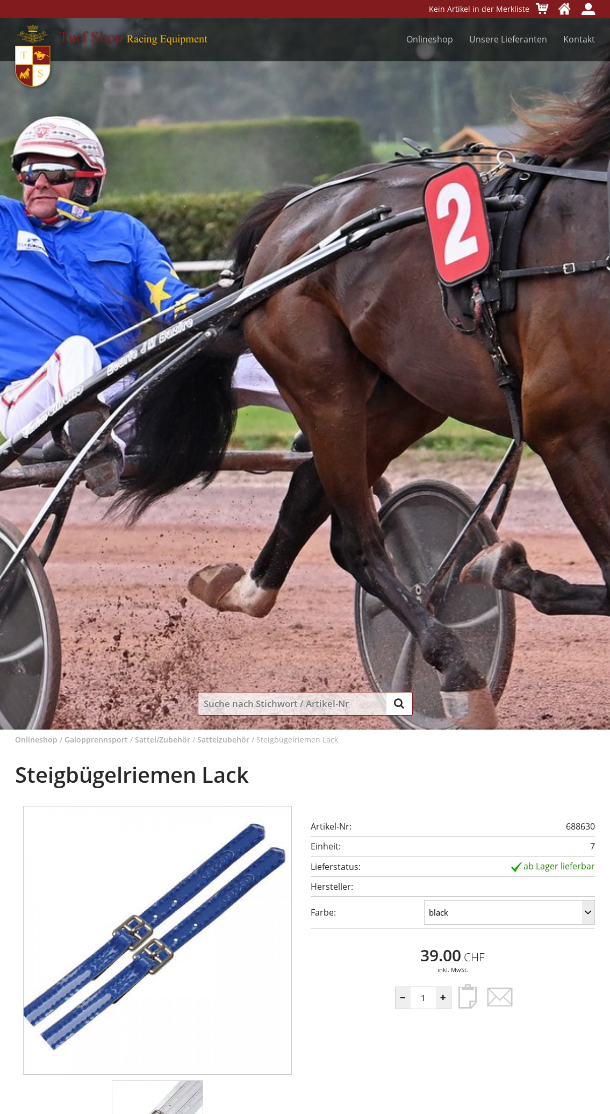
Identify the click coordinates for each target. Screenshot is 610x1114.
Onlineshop (429, 39)
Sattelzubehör (223, 739)
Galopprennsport (96, 739)
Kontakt (579, 39)
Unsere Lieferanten (508, 39)
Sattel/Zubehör (162, 739)
